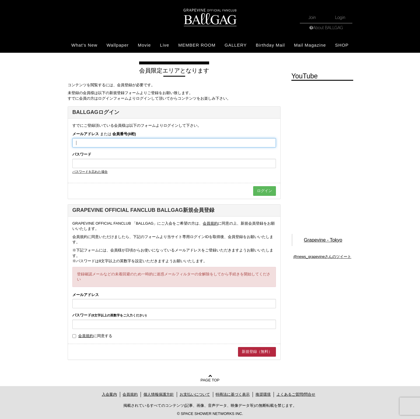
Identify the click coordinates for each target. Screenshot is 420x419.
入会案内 (109, 394)
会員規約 (210, 223)
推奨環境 (263, 394)
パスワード (81, 154)
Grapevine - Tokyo (323, 239)
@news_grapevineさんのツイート (322, 256)
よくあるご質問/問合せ (296, 394)
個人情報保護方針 (159, 394)
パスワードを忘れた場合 (90, 171)
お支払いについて (195, 394)
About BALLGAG (328, 27)
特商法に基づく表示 (233, 394)
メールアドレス (85, 134)
